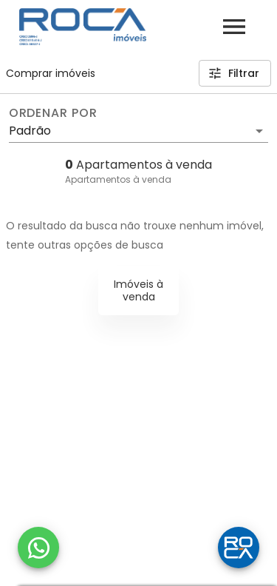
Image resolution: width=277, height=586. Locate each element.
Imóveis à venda (138, 290)
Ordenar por (53, 113)
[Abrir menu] (234, 26)
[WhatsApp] (38, 547)
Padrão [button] (30, 130)
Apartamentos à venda (118, 179)
